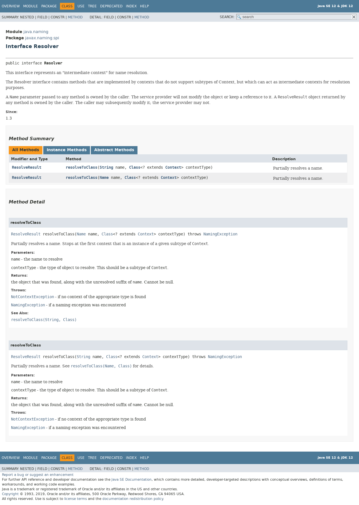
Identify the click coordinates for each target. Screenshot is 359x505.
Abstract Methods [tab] (114, 150)
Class (134, 167)
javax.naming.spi (42, 38)
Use (81, 6)
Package (49, 6)
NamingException (220, 234)
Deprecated (111, 6)
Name (104, 177)
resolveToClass (81, 167)
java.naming (35, 31)
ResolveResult (26, 167)
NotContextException (32, 296)
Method (75, 17)
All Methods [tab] (25, 150)
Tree (92, 6)
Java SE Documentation (131, 480)
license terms (75, 499)
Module (30, 6)
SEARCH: (227, 17)
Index (131, 6)
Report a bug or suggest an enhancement (38, 475)
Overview (11, 6)
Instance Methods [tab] (67, 150)
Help (144, 6)
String (106, 167)
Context (173, 167)
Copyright (10, 494)
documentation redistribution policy (132, 499)
